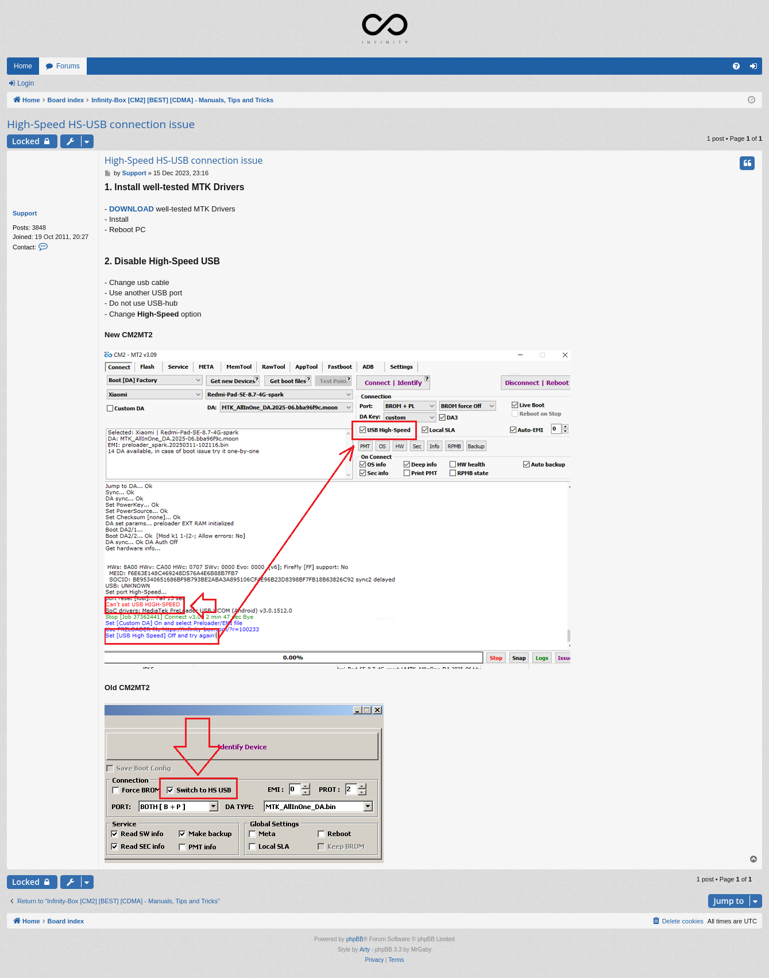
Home (23, 66)
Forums (68, 66)
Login (25, 83)
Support (25, 213)
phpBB (355, 939)
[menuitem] (736, 66)
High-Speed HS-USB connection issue (101, 124)
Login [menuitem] (756, 68)
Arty (365, 949)
